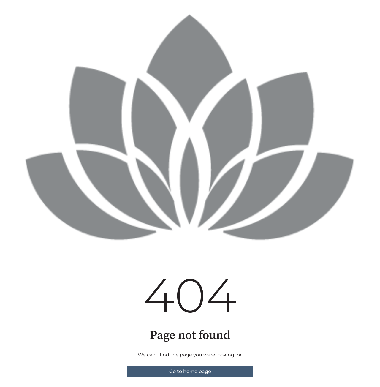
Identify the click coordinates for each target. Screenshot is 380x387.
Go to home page (190, 371)
